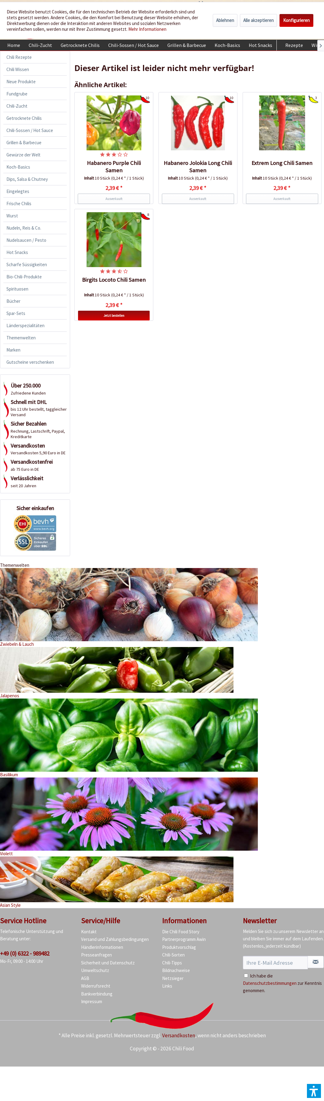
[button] (314, 1091)
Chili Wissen (17, 69)
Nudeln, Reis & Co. (23, 228)
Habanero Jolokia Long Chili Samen (198, 166)
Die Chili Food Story (180, 932)
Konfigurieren (296, 20)
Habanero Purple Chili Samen (114, 166)
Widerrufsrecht (95, 986)
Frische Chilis (18, 203)
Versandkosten (178, 1035)
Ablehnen (225, 20)
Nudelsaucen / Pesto (26, 240)
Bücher (13, 301)
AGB (85, 978)
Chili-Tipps (172, 963)
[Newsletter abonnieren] (316, 962)
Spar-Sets (15, 313)
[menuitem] (13, 45)
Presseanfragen (96, 955)
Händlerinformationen (102, 947)
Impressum (91, 1001)
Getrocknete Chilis (24, 118)
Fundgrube (16, 94)
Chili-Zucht (16, 106)
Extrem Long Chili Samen (281, 162)
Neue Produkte (21, 81)
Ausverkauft (114, 199)
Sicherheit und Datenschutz (108, 963)
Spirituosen (17, 289)
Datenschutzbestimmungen (270, 983)
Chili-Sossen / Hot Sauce (29, 130)
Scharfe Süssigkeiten (26, 264)
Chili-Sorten (173, 955)
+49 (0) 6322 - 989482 (24, 953)
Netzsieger (172, 978)
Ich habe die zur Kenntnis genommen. (282, 983)
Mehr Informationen (147, 29)
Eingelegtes (17, 191)
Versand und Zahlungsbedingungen (115, 939)
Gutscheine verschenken (30, 362)
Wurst (12, 216)
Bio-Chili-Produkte (24, 277)
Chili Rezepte (19, 57)
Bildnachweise (176, 970)
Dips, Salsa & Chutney (27, 179)
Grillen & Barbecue (23, 142)
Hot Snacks (17, 252)
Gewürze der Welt (23, 155)
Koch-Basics (18, 167)
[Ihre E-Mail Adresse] (275, 962)
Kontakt (89, 932)
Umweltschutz (95, 970)
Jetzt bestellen (114, 315)
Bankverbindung (96, 994)
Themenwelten (21, 338)
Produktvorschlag (179, 947)
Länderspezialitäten (25, 325)
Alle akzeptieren (258, 20)
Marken (13, 350)
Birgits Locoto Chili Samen (114, 279)
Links (167, 986)
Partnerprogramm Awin (184, 939)
